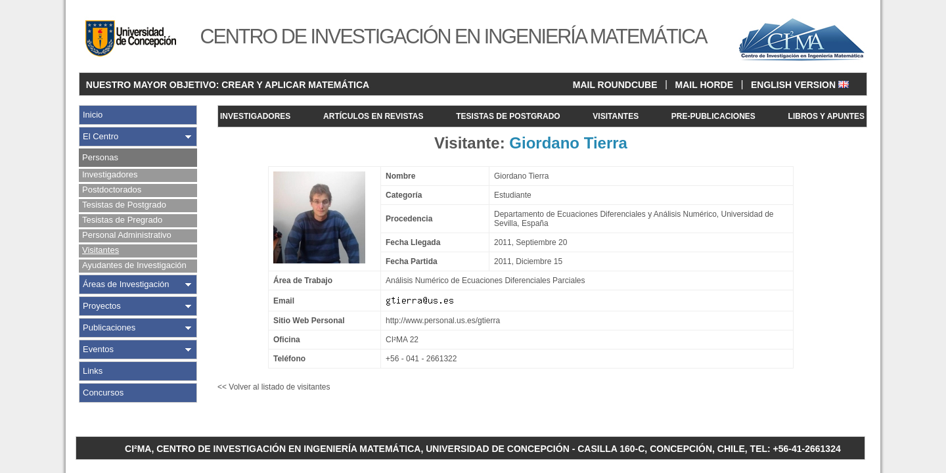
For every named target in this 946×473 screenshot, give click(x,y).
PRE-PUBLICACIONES (713, 116)
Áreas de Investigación (126, 284)
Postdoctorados (111, 189)
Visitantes (100, 250)
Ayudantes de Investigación (134, 265)
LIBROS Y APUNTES (826, 116)
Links (92, 371)
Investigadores (110, 174)
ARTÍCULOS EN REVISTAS (373, 116)
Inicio (92, 115)
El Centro (100, 136)
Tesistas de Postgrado (124, 205)
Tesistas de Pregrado (122, 220)
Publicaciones (109, 327)
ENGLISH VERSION (800, 84)
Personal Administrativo (126, 235)
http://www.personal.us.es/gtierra (443, 320)
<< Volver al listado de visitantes (273, 387)
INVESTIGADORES (255, 116)
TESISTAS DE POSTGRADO (508, 116)
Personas (100, 157)
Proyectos (102, 306)
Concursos (103, 392)
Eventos (98, 349)
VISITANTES (616, 116)
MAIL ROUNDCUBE (615, 84)
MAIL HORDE (704, 84)
